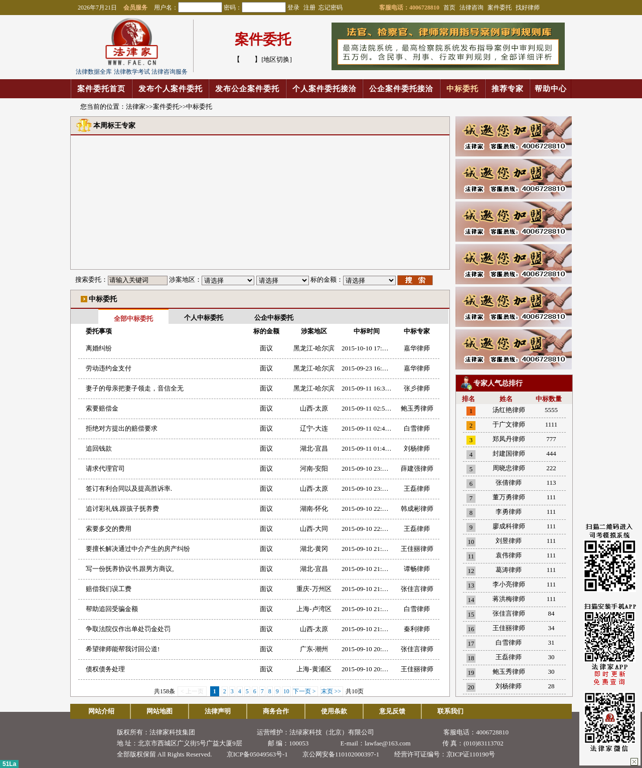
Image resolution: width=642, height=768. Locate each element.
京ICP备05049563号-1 (257, 754)
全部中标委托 (133, 318)
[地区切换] (276, 59)
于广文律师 (509, 424)
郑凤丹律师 (509, 439)
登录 (293, 7)
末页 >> (332, 691)
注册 (310, 7)
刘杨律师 (509, 686)
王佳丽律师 (509, 628)
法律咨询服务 (169, 71)
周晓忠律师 (509, 468)
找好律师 (528, 7)
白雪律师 (509, 642)
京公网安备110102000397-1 (340, 754)
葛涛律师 (509, 569)
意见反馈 (392, 711)
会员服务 (135, 7)
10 (286, 691)
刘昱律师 (509, 540)
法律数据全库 (94, 71)
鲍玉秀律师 (509, 671)
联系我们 (450, 711)
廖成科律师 (509, 526)
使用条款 (334, 711)
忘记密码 (330, 7)
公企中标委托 (273, 317)
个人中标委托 (203, 317)
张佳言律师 (509, 613)
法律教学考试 (132, 71)
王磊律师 (509, 657)
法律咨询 (471, 7)
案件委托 (500, 7)
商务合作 (276, 711)
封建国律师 (509, 453)
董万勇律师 (509, 497)
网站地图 (159, 711)
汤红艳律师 (509, 410)
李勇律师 (509, 511)
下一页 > (305, 691)
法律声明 (218, 711)
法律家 (135, 106)
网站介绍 (101, 711)
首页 (449, 7)
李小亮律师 (509, 584)
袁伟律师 (509, 555)
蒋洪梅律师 (509, 599)
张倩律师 (509, 482)
